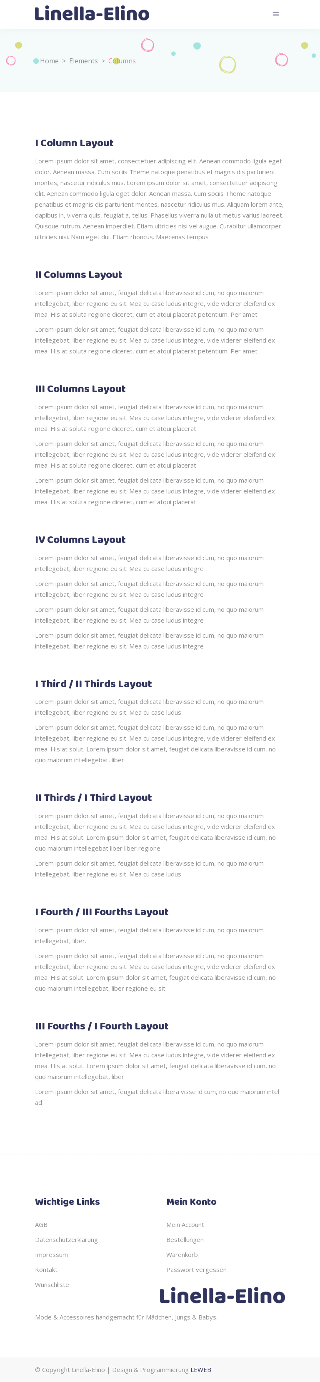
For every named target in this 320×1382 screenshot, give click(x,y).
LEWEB (200, 1369)
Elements (83, 60)
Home (49, 60)
